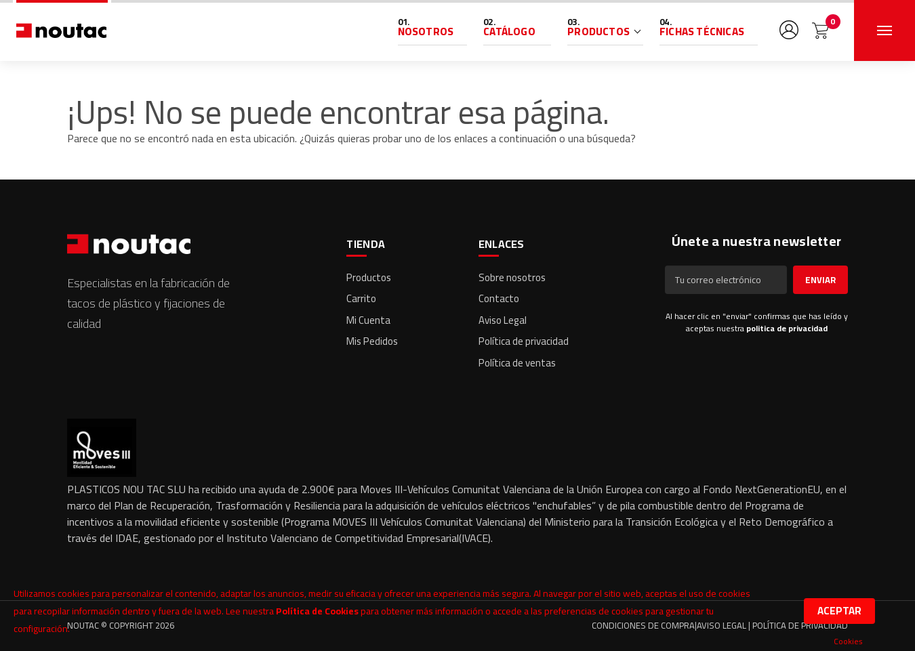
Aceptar (839, 611)
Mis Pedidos (372, 341)
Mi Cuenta (368, 320)
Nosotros (426, 31)
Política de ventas (517, 363)
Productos (598, 31)
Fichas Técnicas (701, 31)
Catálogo (509, 31)
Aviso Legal (503, 320)
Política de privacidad (524, 341)
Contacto (499, 298)
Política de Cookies (317, 611)
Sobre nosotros (512, 277)
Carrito (361, 298)
